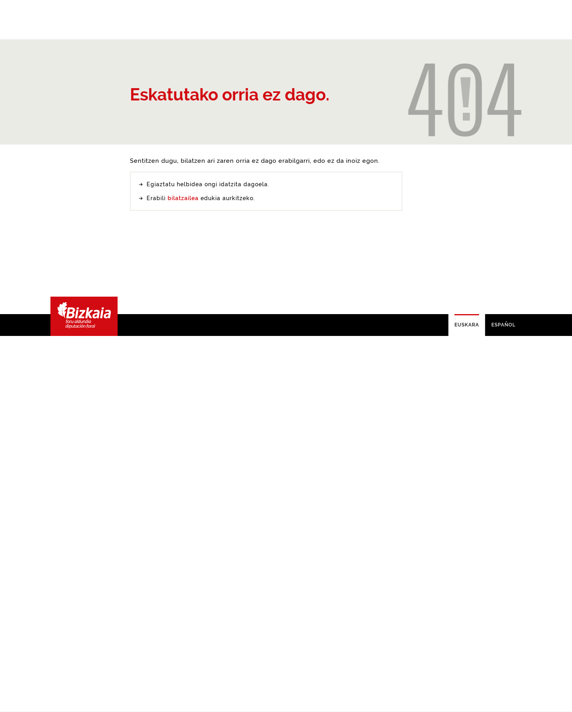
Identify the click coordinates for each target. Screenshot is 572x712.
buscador (189, 584)
